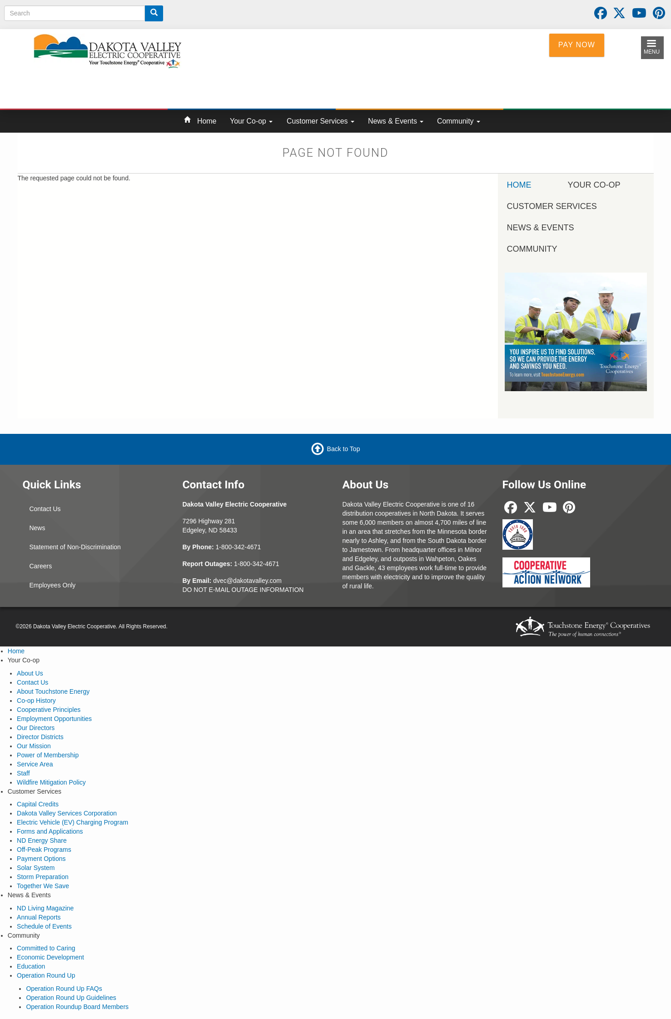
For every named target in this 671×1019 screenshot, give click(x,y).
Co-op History (36, 700)
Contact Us (44, 508)
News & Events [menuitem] (540, 227)
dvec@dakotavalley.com (247, 580)
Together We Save (43, 886)
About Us (30, 673)
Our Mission (34, 746)
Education (31, 966)
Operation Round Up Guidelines (71, 997)
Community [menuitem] (532, 249)
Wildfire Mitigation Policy (51, 782)
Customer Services (320, 121)
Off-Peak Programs (44, 849)
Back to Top (343, 448)
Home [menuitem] (519, 184)
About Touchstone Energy (53, 691)
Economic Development (50, 957)
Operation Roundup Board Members (77, 1006)
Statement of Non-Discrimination (75, 547)
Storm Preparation (43, 876)
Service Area (35, 764)
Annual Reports (39, 917)
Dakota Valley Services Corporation (67, 813)
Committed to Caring (46, 948)
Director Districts (40, 737)
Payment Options (41, 858)
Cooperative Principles (48, 709)
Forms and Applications (50, 831)
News (37, 528)
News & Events (395, 121)
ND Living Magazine (45, 908)
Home (206, 121)
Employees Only (52, 585)
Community (458, 121)
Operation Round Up (46, 975)
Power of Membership (48, 755)
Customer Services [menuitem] (552, 206)
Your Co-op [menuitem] (594, 184)
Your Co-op (251, 121)
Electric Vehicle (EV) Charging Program (72, 822)
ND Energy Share (42, 840)
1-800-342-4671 (238, 547)
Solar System (36, 867)
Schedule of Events (44, 926)
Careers (40, 566)
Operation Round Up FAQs (64, 988)
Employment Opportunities (54, 718)
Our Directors (36, 727)
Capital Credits (38, 804)
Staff (23, 773)
